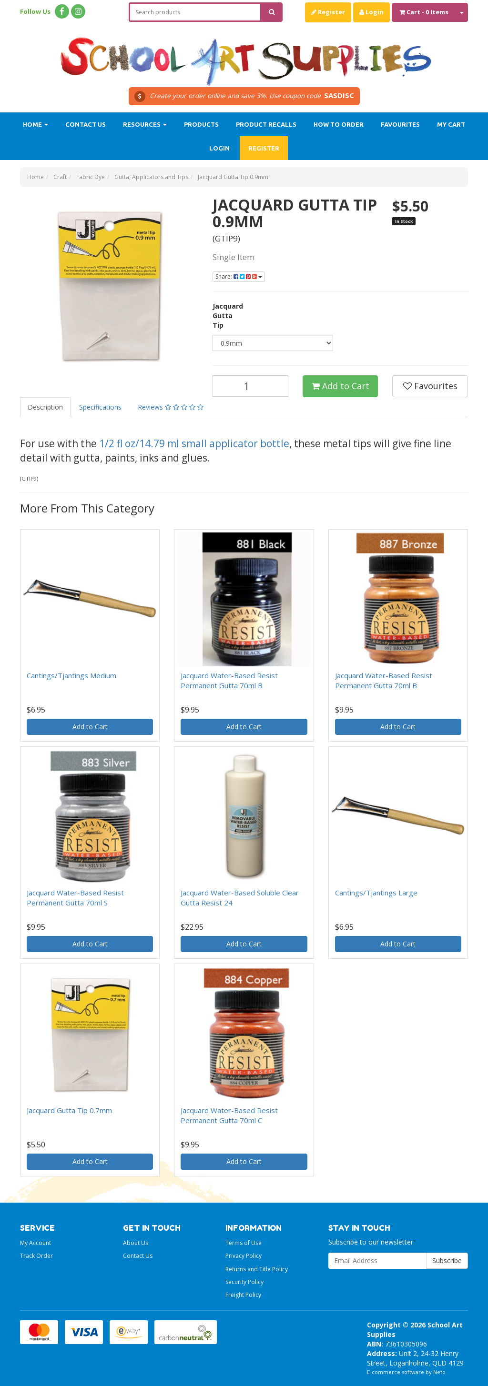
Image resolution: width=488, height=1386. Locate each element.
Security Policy (244, 1282)
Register (328, 12)
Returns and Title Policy (256, 1269)
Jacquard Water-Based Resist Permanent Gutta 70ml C (229, 1115)
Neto (439, 1372)
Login (371, 12)
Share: (238, 276)
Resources (145, 124)
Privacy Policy (243, 1256)
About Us (135, 1243)
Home (35, 124)
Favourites (400, 124)
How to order (339, 124)
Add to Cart (340, 386)
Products (201, 124)
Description (45, 407)
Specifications (100, 407)
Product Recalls (266, 124)
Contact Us (85, 124)
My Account (35, 1243)
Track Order (36, 1256)
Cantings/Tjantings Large (376, 892)
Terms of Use (243, 1243)
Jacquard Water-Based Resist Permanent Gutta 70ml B (229, 680)
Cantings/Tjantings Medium (71, 675)
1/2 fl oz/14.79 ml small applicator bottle (194, 443)
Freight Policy (243, 1295)
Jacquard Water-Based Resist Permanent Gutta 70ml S (75, 897)
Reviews (170, 407)
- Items (423, 12)
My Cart (451, 124)
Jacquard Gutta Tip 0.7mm (69, 1110)
